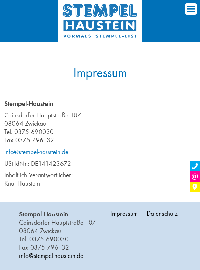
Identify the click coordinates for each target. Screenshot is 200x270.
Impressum (124, 213)
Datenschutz (162, 213)
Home (100, 21)
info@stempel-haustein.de (36, 152)
